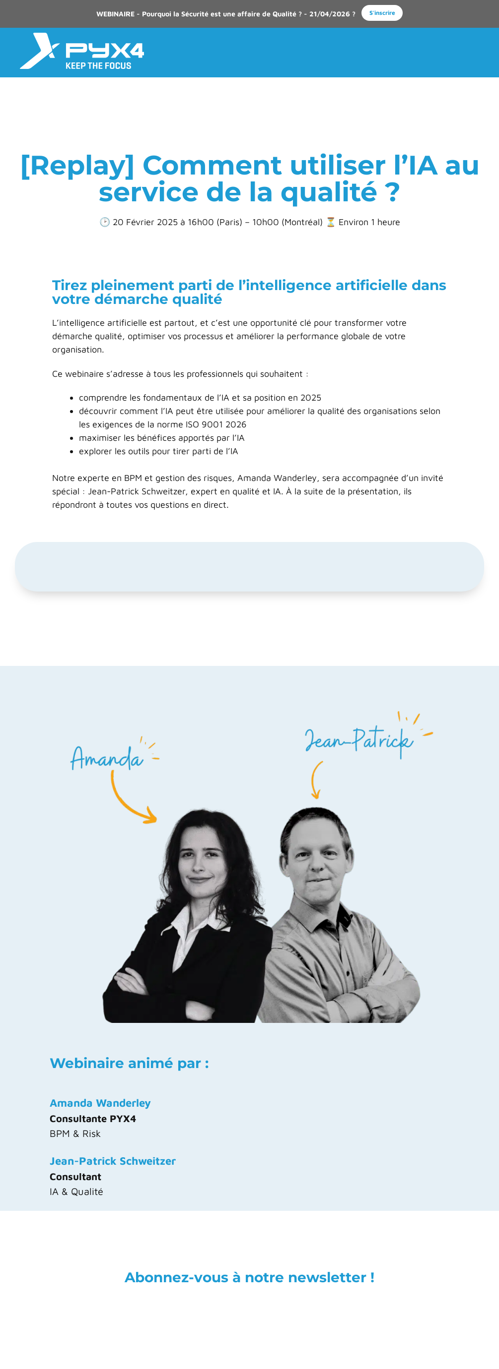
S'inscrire (382, 12)
